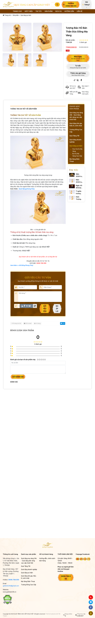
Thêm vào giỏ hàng (78, 74)
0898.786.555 (13, 580)
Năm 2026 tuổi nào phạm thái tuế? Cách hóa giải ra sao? (79, 181)
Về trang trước (16, 323)
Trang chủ (17, 11)
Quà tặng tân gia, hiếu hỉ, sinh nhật (75, 124)
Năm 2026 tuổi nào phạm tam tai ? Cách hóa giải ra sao (79, 175)
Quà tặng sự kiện (26, 15)
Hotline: (71, 4)
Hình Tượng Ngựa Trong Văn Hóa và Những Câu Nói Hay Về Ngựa (79, 198)
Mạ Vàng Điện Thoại (74, 160)
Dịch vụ (58, 11)
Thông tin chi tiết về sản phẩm (23, 109)
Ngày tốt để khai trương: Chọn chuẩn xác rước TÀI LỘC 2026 (79, 187)
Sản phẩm (48, 11)
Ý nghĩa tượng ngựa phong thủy (78, 192)
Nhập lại (57, 308)
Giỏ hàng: (87, 4)
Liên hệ (79, 11)
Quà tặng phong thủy (27, 189)
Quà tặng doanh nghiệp (75, 141)
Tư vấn (78, 67)
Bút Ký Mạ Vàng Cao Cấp (77, 155)
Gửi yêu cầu (45, 308)
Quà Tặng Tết (74, 136)
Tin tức (38, 11)
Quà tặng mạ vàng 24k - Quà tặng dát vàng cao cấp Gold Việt (76, 116)
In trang (37, 323)
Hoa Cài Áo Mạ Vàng (77, 150)
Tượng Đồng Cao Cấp (75, 131)
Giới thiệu (29, 11)
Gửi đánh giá (18, 377)
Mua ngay (78, 58)
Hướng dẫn (69, 11)
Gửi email (27, 323)
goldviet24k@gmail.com (11, 586)
